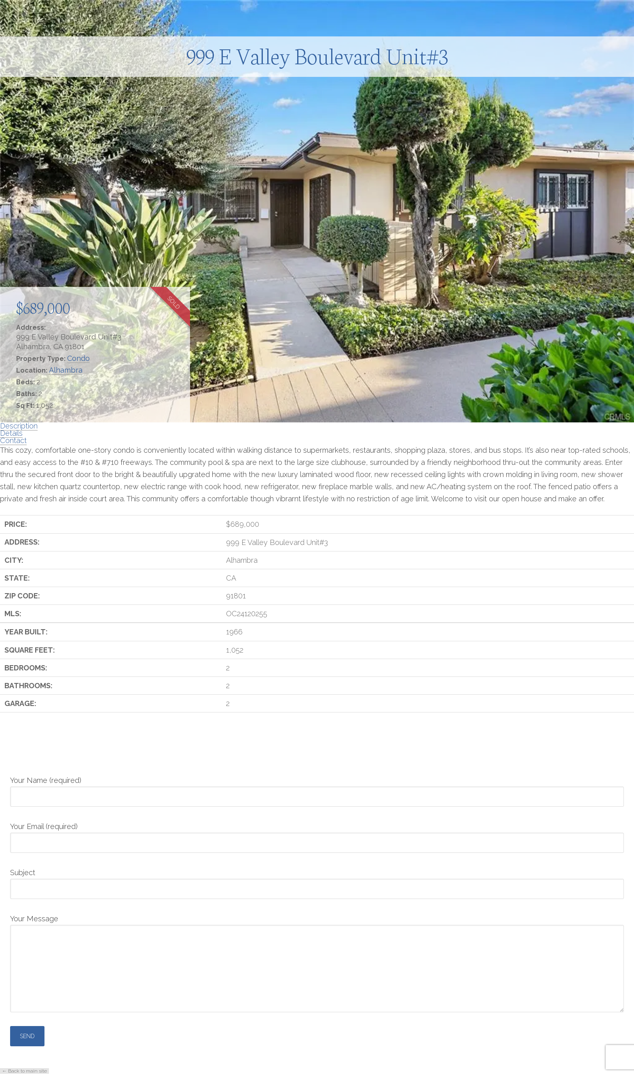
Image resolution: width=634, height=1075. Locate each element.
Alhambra (65, 370)
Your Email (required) (317, 835)
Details (11, 433)
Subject (317, 881)
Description (19, 426)
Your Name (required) (317, 789)
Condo (78, 358)
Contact (13, 440)
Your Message (317, 924)
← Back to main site (24, 1071)
